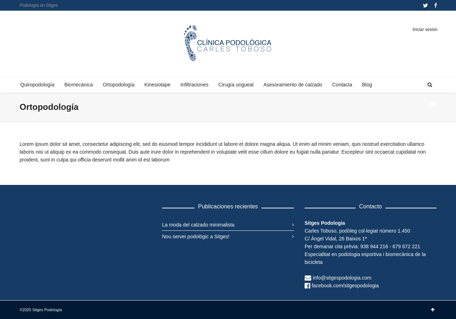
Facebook (435, 5)
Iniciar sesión (425, 29)
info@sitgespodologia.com (342, 278)
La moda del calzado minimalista (198, 225)
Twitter (425, 5)
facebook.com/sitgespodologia (345, 285)
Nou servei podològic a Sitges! (195, 236)
